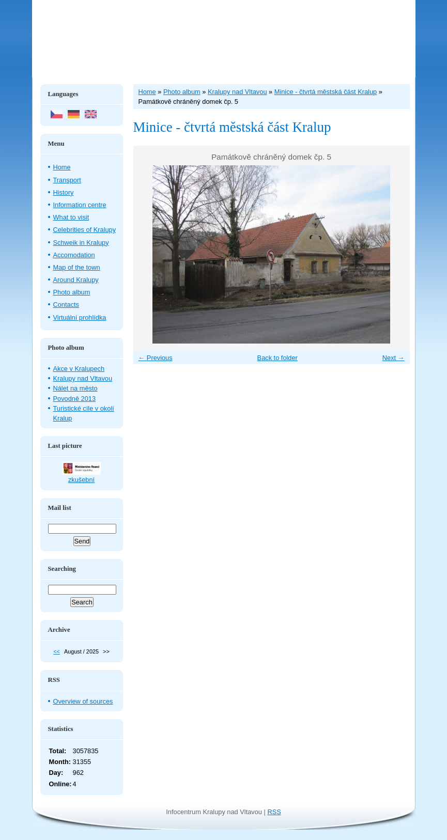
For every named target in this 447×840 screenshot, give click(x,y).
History (63, 192)
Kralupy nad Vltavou (83, 378)
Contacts (66, 304)
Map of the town (76, 267)
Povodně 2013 (74, 398)
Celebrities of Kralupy (84, 230)
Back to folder (277, 358)
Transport (67, 180)
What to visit (71, 217)
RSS (274, 812)
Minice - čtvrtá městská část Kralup (325, 92)
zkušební (81, 480)
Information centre (79, 205)
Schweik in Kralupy (81, 242)
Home (62, 167)
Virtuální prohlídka (79, 317)
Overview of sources (83, 701)
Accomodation (74, 255)
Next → (393, 358)
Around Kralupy (76, 280)
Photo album (71, 292)
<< (56, 651)
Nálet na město (75, 388)
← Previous (155, 358)
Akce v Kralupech (79, 368)
